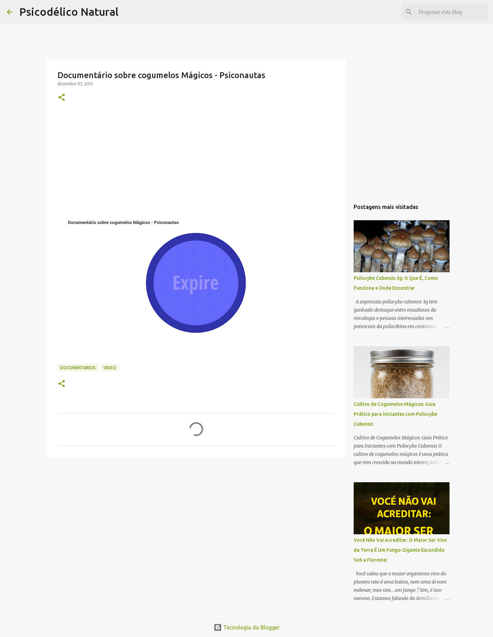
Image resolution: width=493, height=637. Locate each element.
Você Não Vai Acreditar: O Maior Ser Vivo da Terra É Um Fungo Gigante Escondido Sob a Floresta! (400, 550)
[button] (62, 97)
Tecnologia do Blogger (247, 627)
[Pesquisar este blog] (452, 12)
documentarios (78, 367)
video (109, 367)
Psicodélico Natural (68, 11)
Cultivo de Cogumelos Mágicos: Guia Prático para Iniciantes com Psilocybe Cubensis (395, 414)
